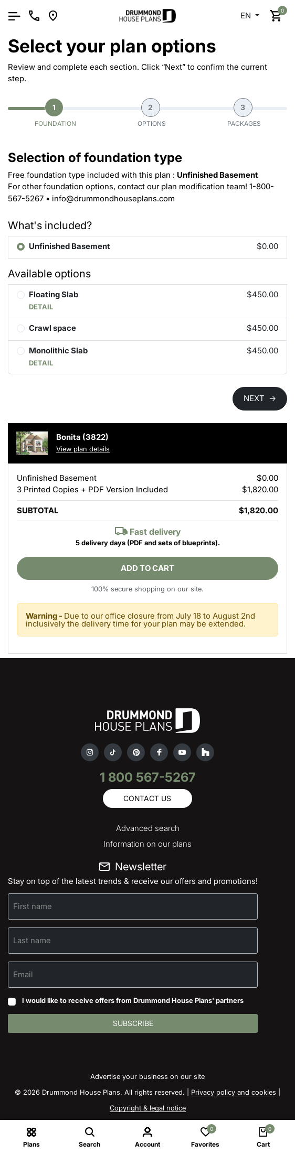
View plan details (83, 449)
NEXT (260, 398)
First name (32, 906)
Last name (32, 940)
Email (23, 974)
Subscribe (133, 1023)
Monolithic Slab (58, 350)
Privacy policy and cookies (233, 1092)
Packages (244, 112)
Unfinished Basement (69, 246)
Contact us (147, 798)
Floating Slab (53, 294)
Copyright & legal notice (148, 1108)
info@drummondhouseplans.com (113, 198)
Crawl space (52, 328)
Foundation (55, 112)
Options (152, 112)
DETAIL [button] (41, 307)
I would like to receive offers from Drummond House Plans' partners (133, 1000)
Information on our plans (147, 844)
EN (246, 15)
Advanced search (148, 828)
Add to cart (147, 568)
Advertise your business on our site (147, 1076)
